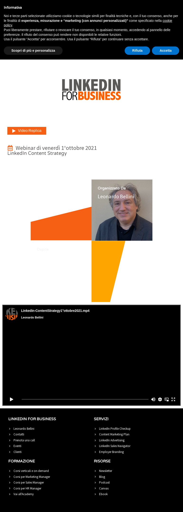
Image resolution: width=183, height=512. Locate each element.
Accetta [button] (166, 50)
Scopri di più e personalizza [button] (33, 50)
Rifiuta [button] (137, 50)
